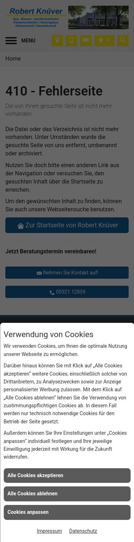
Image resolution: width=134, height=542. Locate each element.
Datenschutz (83, 531)
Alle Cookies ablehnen (33, 493)
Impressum (49, 531)
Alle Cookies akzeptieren (35, 475)
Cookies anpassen (28, 512)
